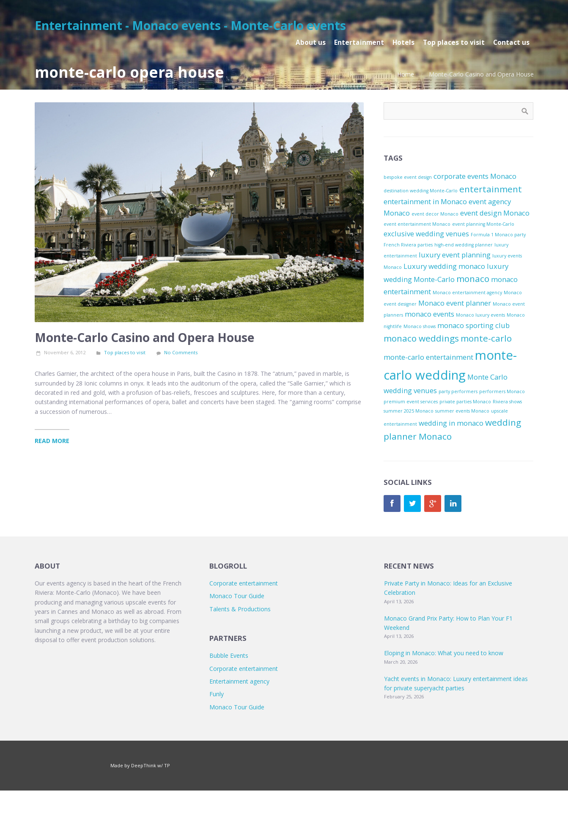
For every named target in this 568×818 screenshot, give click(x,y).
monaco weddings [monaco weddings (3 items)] (421, 338)
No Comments (181, 352)
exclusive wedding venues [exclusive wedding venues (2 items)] (426, 233)
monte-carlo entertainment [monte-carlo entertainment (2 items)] (428, 357)
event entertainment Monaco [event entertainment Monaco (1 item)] (417, 224)
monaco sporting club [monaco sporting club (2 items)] (473, 325)
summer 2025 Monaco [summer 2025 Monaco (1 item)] (409, 411)
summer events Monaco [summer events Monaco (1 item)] (462, 411)
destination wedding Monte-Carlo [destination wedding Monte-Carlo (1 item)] (421, 191)
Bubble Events (228, 655)
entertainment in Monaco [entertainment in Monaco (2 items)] (425, 201)
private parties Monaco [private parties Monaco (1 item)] (465, 402)
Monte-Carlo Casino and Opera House (144, 337)
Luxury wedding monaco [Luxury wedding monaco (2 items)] (444, 266)
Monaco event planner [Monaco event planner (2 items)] (454, 303)
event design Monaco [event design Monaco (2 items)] (495, 213)
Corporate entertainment (243, 583)
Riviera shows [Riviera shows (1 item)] (507, 402)
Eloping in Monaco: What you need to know (443, 653)
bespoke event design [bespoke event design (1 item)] (408, 177)
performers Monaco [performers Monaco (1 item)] (502, 391)
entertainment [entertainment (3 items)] (490, 189)
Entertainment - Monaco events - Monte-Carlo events (190, 25)
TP (167, 765)
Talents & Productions (240, 609)
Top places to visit (124, 352)
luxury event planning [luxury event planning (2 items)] (455, 255)
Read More (52, 441)
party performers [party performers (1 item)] (458, 391)
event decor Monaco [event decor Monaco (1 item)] (435, 214)
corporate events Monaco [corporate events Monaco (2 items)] (475, 176)
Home (405, 74)
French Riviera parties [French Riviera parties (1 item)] (408, 245)
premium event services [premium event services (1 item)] (411, 402)
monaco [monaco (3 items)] (472, 279)
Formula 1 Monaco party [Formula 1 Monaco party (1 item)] (498, 235)
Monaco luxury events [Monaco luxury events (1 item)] (480, 315)
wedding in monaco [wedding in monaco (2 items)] (451, 423)
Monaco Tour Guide (236, 596)
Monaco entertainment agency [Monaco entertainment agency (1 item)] (467, 292)
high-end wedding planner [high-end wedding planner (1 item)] (463, 245)
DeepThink (143, 765)
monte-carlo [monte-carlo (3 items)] (486, 338)
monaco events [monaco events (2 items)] (429, 314)
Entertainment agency (239, 681)
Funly (216, 694)
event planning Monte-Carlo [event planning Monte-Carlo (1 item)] (483, 224)
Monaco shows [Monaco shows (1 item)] (419, 326)
